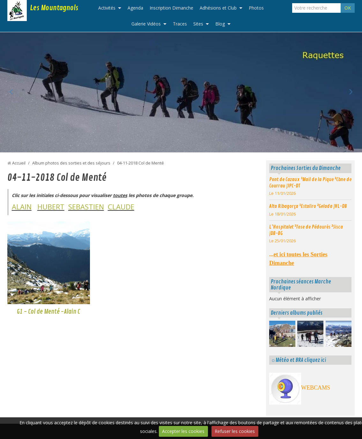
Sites (198, 24)
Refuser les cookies (235, 431)
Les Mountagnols (54, 8)
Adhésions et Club (218, 8)
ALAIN (22, 206)
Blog (220, 24)
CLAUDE (121, 206)
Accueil (19, 163)
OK (347, 8)
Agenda (135, 8)
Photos (256, 8)
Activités (106, 8)
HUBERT (50, 206)
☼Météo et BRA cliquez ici (298, 360)
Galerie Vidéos (146, 24)
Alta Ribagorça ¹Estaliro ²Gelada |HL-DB (308, 206)
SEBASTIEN (86, 206)
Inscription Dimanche (171, 8)
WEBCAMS (315, 387)
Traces (180, 24)
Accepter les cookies (183, 431)
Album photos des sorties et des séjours (71, 163)
